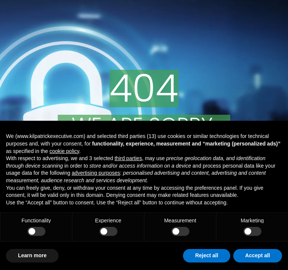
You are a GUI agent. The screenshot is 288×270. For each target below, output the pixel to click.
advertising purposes (96, 173)
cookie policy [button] (64, 151)
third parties (128, 158)
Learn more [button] (32, 255)
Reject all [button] (206, 255)
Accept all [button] (257, 255)
